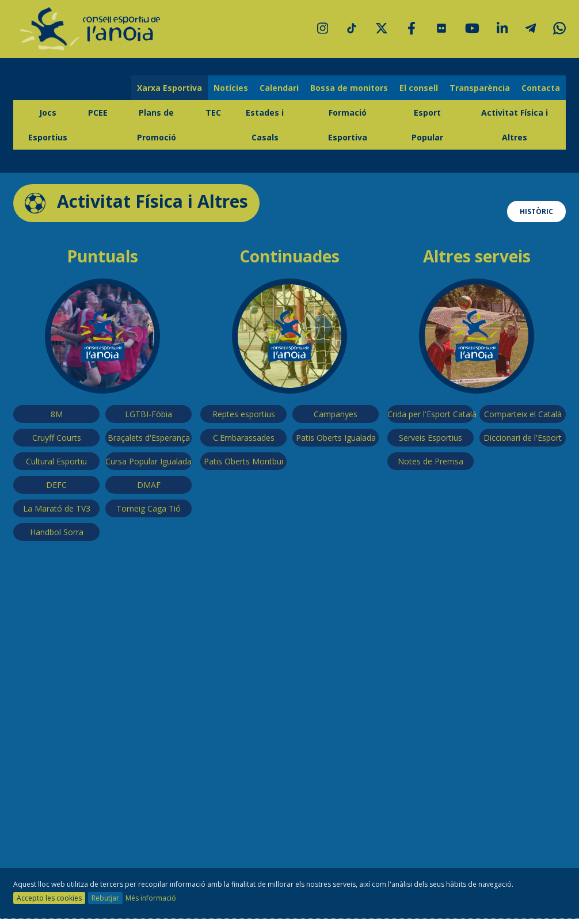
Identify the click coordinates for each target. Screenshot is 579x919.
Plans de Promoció (156, 125)
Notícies (231, 87)
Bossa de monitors (349, 87)
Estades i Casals (265, 125)
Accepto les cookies (49, 898)
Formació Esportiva (347, 125)
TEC (213, 112)
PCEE (98, 112)
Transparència (480, 87)
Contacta (540, 87)
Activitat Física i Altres (514, 125)
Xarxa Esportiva (169, 87)
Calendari (279, 87)
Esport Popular (427, 125)
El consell (418, 87)
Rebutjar (105, 898)
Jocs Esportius (47, 125)
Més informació (150, 898)
